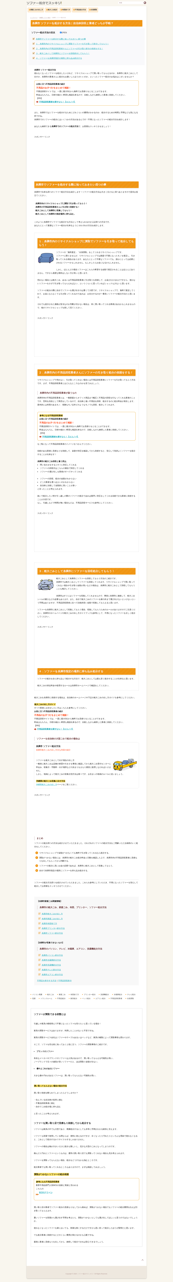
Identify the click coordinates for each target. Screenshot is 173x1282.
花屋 (34, 998)
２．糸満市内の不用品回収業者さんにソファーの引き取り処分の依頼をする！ (69, 49)
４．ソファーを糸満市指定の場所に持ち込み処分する (59, 58)
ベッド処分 (86, 998)
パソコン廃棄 (37, 994)
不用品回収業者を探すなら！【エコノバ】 (57, 102)
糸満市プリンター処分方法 (53, 928)
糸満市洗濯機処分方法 (51, 965)
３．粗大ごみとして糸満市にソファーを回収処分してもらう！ (63, 53)
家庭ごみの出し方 (36, 10)
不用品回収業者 (116, 998)
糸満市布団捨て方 (49, 924)
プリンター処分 (90, 994)
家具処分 (73, 998)
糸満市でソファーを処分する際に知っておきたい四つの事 (61, 39)
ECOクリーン (46, 1192)
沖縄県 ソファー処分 (44, 17)
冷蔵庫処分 (118, 994)
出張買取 (94, 10)
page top (142, 1260)
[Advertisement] (86, 155)
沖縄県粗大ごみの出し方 (46, 784)
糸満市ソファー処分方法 (52, 933)
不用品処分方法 (80, 10)
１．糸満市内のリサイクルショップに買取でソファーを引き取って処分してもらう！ (72, 44)
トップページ (33, 17)
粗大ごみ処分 (52, 10)
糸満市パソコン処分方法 (52, 955)
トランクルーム (46, 998)
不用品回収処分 (65, 981)
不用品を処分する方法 (46, 981)
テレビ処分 (131, 994)
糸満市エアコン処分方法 (52, 975)
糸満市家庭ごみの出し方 (52, 919)
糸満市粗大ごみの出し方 (52, 914)
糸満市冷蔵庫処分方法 (51, 960)
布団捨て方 (66, 10)
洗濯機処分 (104, 994)
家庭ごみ (62, 994)
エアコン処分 (100, 998)
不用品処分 (61, 998)
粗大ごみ (50, 994)
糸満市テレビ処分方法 (51, 970)
